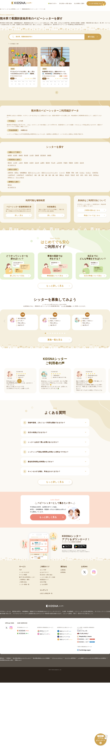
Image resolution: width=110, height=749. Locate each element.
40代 (90, 175)
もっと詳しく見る (58, 482)
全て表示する (12, 165)
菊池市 (48, 163)
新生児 (67, 175)
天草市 (76, 163)
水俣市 (31, 163)
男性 (72, 172)
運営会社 (2, 658)
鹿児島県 (43, 155)
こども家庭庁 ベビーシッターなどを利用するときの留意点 (92, 658)
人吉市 (21, 163)
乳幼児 (73, 175)
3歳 (46, 175)
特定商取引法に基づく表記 (6, 660)
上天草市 (59, 163)
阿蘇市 (71, 163)
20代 (81, 175)
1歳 (39, 175)
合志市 (82, 163)
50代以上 (96, 175)
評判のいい (11, 177)
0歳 (35, 175)
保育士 (17, 172)
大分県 (31, 155)
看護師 (68, 172)
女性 (77, 172)
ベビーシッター (38, 23)
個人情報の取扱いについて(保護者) (41, 658)
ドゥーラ (62, 172)
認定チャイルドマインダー (50, 172)
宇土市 (53, 163)
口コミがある (20, 177)
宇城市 (66, 163)
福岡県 (10, 155)
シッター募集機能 (66, 306)
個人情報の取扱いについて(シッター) (22, 658)
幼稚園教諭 (23, 172)
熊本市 (10, 163)
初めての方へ (52, 3)
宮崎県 (37, 155)
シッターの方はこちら (97, 3)
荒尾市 (26, 163)
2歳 (42, 175)
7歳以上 (61, 175)
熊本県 (26, 155)
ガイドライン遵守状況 (70, 658)
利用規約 (8, 658)
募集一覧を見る (59, 340)
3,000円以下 (29, 175)
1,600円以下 (11, 175)
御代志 (10, 185)
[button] (45, 333)
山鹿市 (42, 163)
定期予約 (10, 172)
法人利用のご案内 (79, 3)
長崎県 (21, 155)
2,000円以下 (20, 175)
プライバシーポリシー (57, 658)
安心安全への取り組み (65, 3)
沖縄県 (49, 155)
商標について (18, 660)
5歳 (53, 175)
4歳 (50, 175)
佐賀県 (15, 155)
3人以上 (88, 172)
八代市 (15, 163)
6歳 (57, 175)
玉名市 (37, 163)
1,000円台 (95, 172)
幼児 (77, 175)
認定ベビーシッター (34, 172)
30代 (86, 175)
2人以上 (82, 172)
